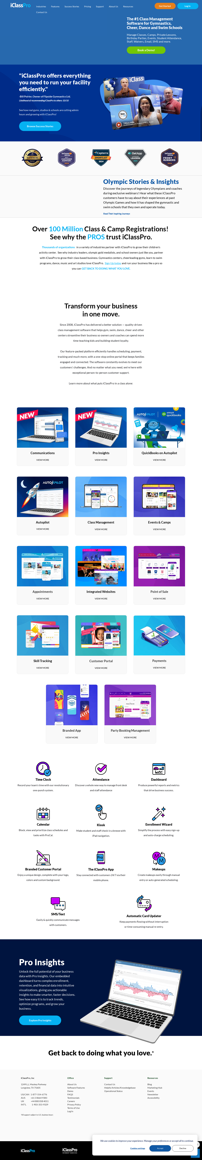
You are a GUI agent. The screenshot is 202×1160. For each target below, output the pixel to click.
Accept (160, 1148)
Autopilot (43, 522)
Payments (159, 661)
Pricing (87, 6)
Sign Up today (113, 263)
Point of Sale (159, 592)
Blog (149, 1084)
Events (150, 1091)
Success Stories (72, 6)
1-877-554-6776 (39, 1094)
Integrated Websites (101, 592)
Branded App (72, 730)
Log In (70, 1111)
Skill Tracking (43, 661)
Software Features (76, 1087)
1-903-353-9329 (40, 1104)
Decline (182, 1148)
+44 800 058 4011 (40, 1101)
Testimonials (73, 1097)
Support (100, 6)
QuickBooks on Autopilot (159, 453)
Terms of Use (73, 1108)
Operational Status (113, 1091)
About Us (113, 6)
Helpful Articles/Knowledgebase (120, 1087)
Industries (41, 6)
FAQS (70, 1094)
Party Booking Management (130, 730)
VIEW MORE (42, 459)
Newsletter (152, 1094)
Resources (128, 6)
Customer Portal (101, 661)
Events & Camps (159, 522)
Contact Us (41, 12)
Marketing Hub (154, 1087)
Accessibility (153, 1097)
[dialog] (145, 1145)
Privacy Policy (74, 1104)
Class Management (101, 522)
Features (55, 6)
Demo (70, 1091)
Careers (71, 1101)
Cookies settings (137, 1148)
